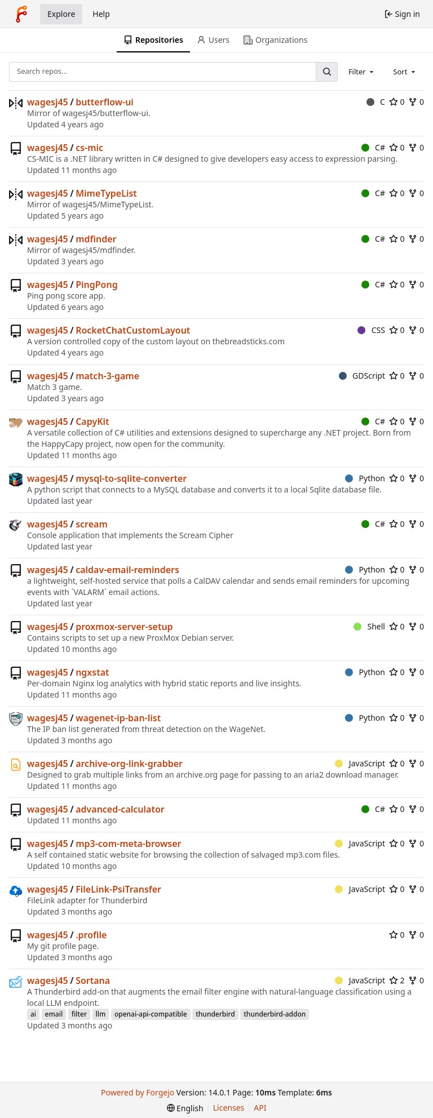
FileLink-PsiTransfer (118, 889)
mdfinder (96, 239)
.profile (91, 934)
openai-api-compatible (150, 1014)
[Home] (21, 14)
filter (79, 1014)
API (260, 1107)
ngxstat (92, 672)
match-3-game (107, 375)
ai (33, 1014)
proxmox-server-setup (124, 626)
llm (101, 1014)
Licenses (229, 1107)
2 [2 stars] (397, 980)
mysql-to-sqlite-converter (131, 478)
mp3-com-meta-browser (128, 843)
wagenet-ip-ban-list (118, 718)
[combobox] (362, 71)
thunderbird (215, 1014)
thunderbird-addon (275, 1014)
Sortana (93, 980)
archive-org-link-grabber (129, 763)
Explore (61, 13)
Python (365, 478)
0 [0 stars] (397, 101)
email (54, 1014)
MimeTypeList (106, 193)
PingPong (97, 284)
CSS (371, 330)
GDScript (362, 375)
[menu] (185, 1108)
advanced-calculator (120, 809)
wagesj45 (47, 102)
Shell (369, 626)
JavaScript (360, 763)
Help (101, 13)
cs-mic (89, 147)
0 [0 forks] (416, 101)
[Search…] (326, 72)
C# (373, 147)
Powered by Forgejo (137, 1092)
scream (92, 524)
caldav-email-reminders (127, 569)
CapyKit (92, 421)
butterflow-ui (105, 102)
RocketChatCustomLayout (133, 330)
